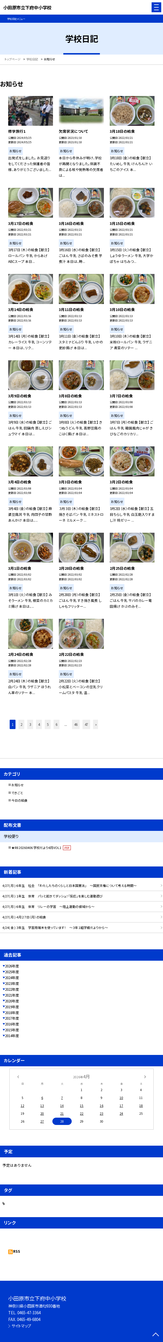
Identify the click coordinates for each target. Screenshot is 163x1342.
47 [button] (86, 724)
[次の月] (145, 1076)
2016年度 (12, 1023)
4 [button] (39, 724)
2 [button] (21, 724)
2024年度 (12, 977)
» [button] (96, 724)
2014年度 (12, 1035)
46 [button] (76, 724)
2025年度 (12, 971)
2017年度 (12, 1018)
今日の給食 (19, 800)
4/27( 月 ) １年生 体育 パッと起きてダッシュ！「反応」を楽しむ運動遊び (52, 896)
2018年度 (12, 1012)
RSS (16, 1251)
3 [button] (30, 724)
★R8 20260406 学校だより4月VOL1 (41, 847)
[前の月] (18, 1076)
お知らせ (17, 784)
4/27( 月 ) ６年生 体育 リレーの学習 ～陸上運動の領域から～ (48, 906)
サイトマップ (21, 1326)
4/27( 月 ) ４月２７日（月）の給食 (24, 917)
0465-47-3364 (29, 1312)
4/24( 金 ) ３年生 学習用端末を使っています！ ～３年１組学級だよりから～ (55, 927)
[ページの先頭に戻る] (155, 1335)
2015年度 (12, 1029)
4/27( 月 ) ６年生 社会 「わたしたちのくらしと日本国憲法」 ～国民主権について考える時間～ (69, 885)
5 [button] (48, 724)
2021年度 (12, 994)
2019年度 (12, 1006)
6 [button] (56, 724)
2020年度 (12, 1000)
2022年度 (12, 989)
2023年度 (12, 983)
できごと (17, 792)
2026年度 (12, 965)
